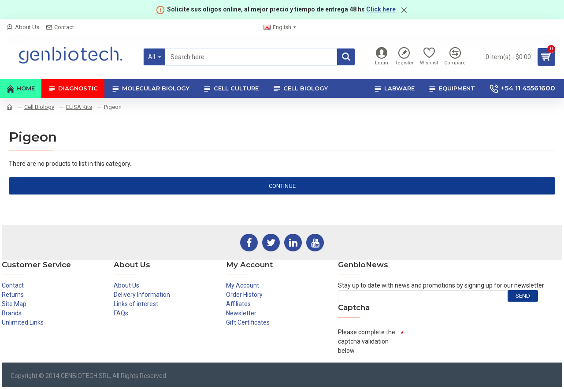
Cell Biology (39, 107)
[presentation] (471, 342)
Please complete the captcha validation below (366, 341)
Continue (282, 186)
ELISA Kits (79, 107)
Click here (381, 9)
